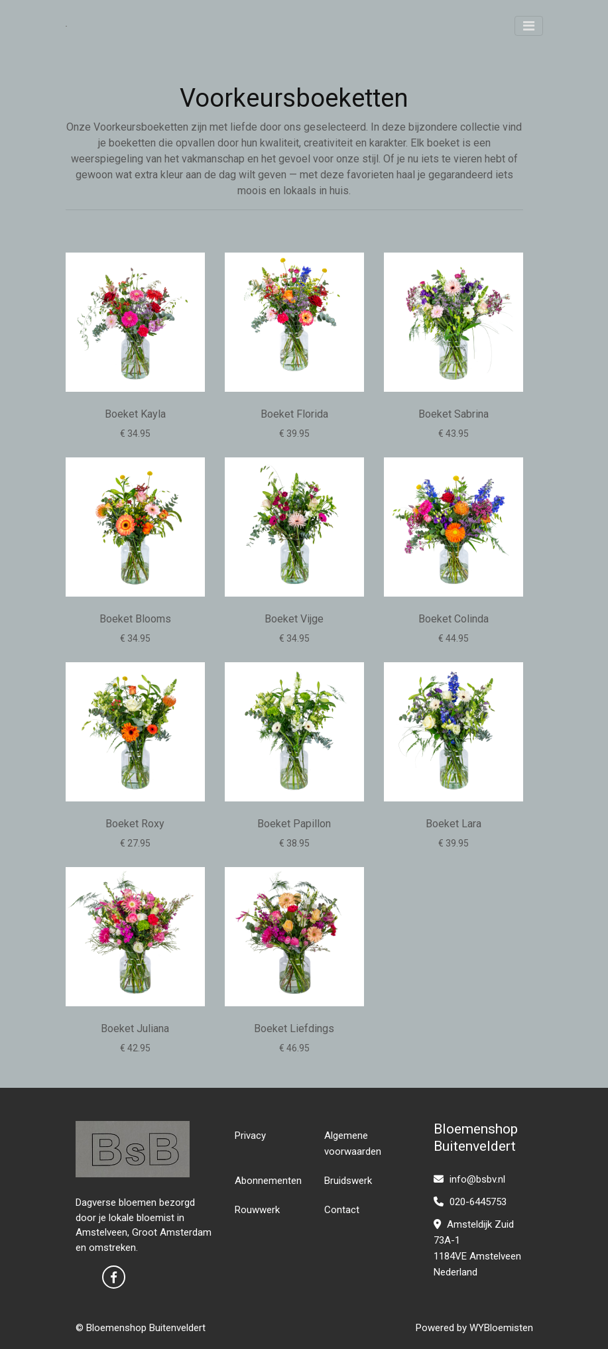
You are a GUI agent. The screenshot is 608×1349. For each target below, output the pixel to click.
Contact (341, 1210)
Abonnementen (268, 1181)
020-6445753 (470, 1202)
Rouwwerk (257, 1210)
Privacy (250, 1136)
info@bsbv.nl (469, 1179)
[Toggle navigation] (529, 26)
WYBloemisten (501, 1328)
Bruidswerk (348, 1181)
